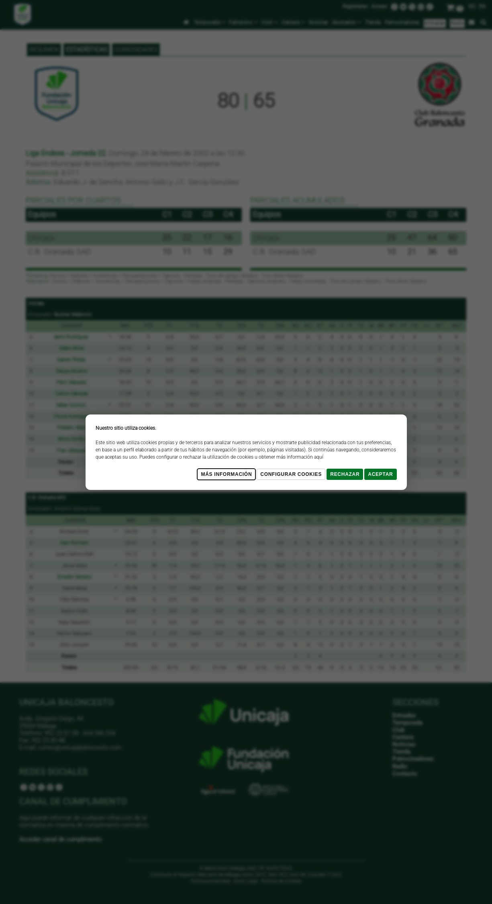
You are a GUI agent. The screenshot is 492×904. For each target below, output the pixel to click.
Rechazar (344, 474)
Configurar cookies (291, 474)
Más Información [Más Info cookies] (226, 474)
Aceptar (380, 474)
